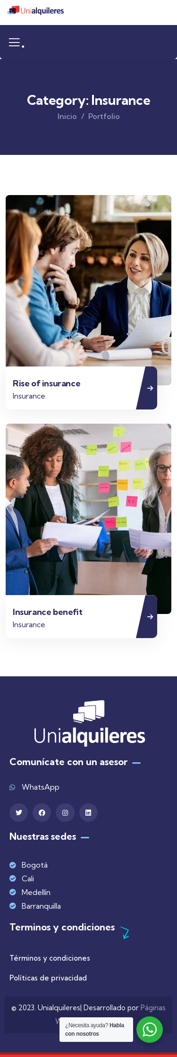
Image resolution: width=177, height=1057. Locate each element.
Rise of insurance (46, 383)
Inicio (67, 116)
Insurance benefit (47, 611)
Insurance (29, 396)
